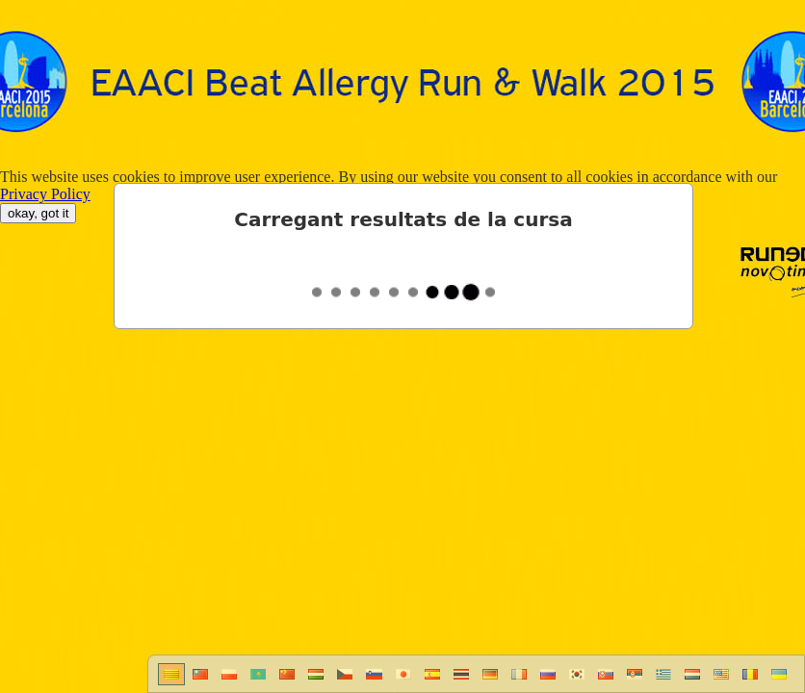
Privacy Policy (45, 194)
